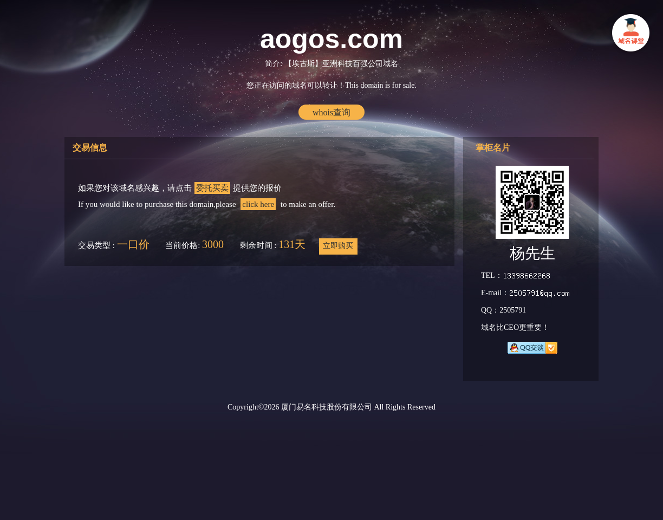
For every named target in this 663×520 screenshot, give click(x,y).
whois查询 (331, 112)
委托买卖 (212, 188)
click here (258, 204)
